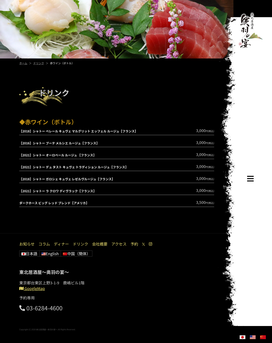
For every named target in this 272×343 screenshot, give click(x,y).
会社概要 (100, 244)
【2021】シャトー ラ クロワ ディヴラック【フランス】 (57, 191)
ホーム (23, 63)
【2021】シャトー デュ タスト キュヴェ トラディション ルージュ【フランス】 (73, 167)
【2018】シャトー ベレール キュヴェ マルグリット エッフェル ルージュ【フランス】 (78, 131)
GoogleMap (32, 288)
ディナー (61, 244)
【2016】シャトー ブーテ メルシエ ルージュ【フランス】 (59, 143)
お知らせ (27, 244)
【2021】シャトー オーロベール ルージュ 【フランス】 (57, 155)
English (50, 253)
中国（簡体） (76, 253)
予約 (134, 244)
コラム (44, 244)
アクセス (119, 244)
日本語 (29, 253)
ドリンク (38, 63)
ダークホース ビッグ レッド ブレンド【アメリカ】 (54, 203)
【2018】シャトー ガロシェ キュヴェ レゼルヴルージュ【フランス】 (67, 179)
